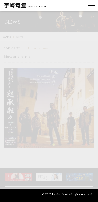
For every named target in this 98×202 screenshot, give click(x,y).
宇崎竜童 (15, 5)
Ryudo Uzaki (37, 6)
